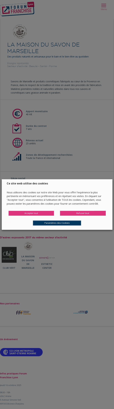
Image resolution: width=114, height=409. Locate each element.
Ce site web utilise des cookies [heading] (27, 183)
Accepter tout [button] (31, 213)
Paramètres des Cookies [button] (57, 222)
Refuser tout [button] (82, 213)
